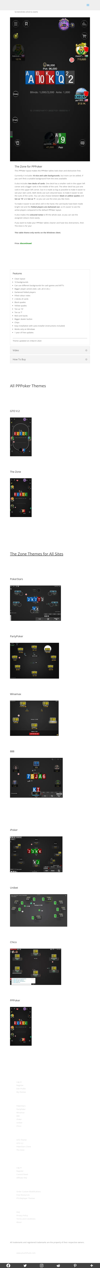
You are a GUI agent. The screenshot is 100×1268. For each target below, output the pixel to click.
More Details (50, 463)
